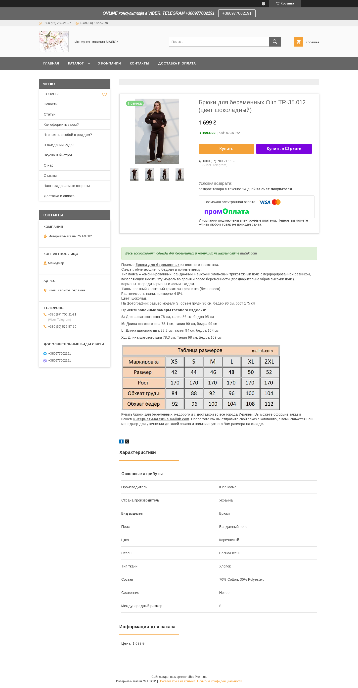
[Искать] (275, 42)
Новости (50, 104)
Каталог (76, 63)
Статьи (49, 114)
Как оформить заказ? (61, 124)
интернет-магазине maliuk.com (161, 419)
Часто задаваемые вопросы (67, 186)
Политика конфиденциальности (219, 681)
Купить (226, 149)
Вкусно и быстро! (58, 155)
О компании (109, 63)
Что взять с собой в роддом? (68, 135)
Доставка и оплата (177, 63)
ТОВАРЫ (51, 94)
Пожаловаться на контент (177, 681)
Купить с (284, 149)
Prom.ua (201, 677)
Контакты (139, 63)
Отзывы (50, 176)
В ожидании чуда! (59, 145)
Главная (51, 63)
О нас (48, 165)
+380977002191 (237, 13)
